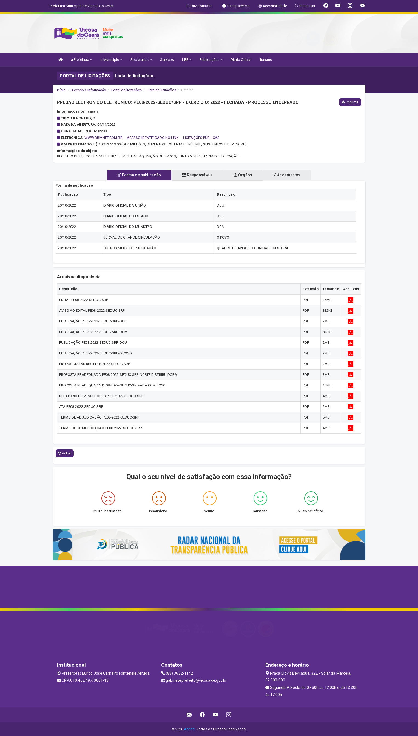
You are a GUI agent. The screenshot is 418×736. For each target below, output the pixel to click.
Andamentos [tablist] (290, 175)
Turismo (266, 60)
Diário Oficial (241, 60)
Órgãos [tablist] (244, 175)
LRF (186, 60)
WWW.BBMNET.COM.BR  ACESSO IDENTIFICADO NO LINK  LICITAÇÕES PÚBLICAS (152, 138)
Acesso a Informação (88, 90)
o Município (111, 60)
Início (61, 90)
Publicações (211, 60)
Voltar (64, 453)
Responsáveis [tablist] (196, 175)
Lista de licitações (161, 90)
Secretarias (141, 60)
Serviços (167, 60)
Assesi (189, 729)
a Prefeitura (81, 60)
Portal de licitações (126, 90)
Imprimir (350, 102)
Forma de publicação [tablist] (136, 175)
